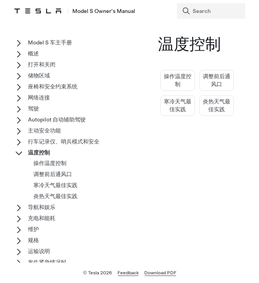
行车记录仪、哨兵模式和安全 (63, 141)
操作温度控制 (49, 163)
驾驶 (33, 108)
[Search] (212, 11)
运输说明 (39, 251)
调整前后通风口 (52, 174)
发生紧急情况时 (47, 262)
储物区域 (39, 75)
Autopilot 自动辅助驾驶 (57, 119)
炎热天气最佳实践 (55, 196)
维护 (33, 229)
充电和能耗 (41, 218)
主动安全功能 (44, 130)
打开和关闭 (41, 64)
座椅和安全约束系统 (52, 86)
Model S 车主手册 (50, 42)
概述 (33, 53)
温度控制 (39, 152)
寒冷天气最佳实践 (55, 185)
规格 (33, 240)
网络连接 (39, 97)
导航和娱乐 (41, 207)
